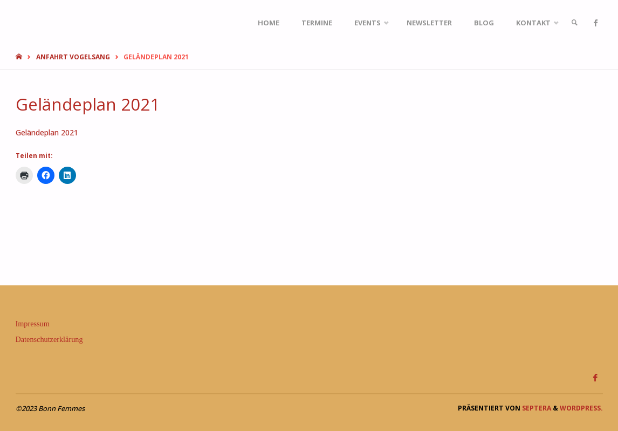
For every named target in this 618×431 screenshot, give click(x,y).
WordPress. (581, 408)
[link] (574, 23)
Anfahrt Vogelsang (73, 56)
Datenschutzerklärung (49, 339)
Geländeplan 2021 (47, 132)
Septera (535, 408)
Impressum (33, 323)
